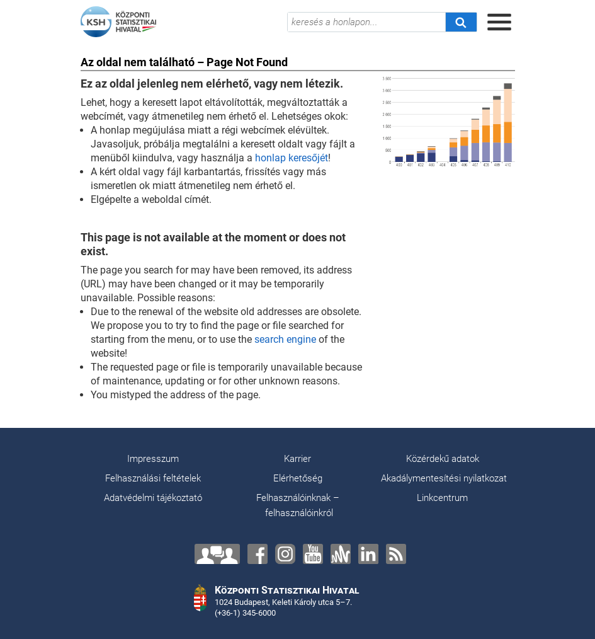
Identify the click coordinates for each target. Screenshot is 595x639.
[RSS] (396, 554)
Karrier (297, 458)
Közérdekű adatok (442, 458)
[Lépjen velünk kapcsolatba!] (217, 554)
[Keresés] (461, 22)
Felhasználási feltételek (153, 478)
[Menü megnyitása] (499, 22)
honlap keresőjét (291, 158)
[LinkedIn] (368, 554)
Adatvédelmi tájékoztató (153, 498)
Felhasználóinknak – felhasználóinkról (297, 505)
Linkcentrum (442, 498)
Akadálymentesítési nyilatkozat (444, 478)
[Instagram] (285, 554)
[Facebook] (257, 554)
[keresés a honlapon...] (366, 22)
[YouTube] (313, 554)
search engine (285, 339)
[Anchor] (341, 554)
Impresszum (153, 458)
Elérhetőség (297, 478)
